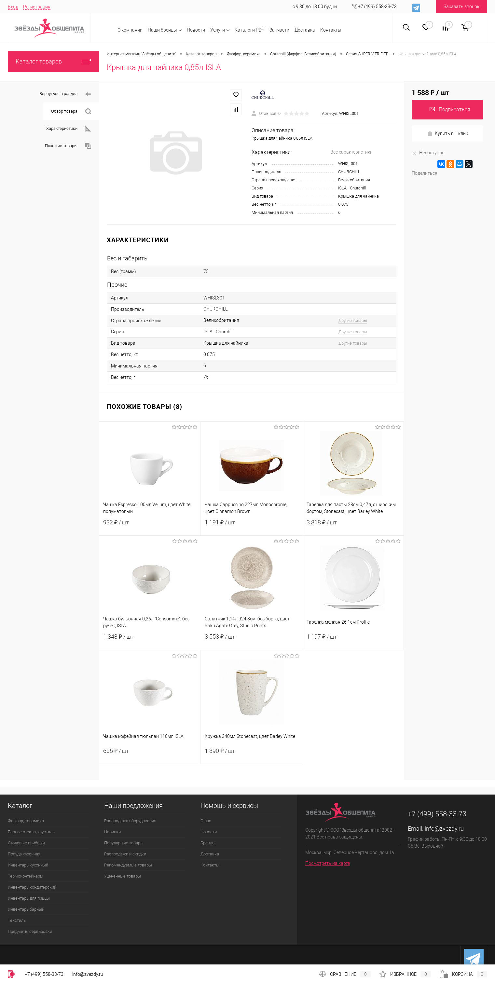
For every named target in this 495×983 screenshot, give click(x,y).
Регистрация (36, 6)
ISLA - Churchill (352, 188)
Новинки (112, 831)
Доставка (305, 30)
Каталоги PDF (249, 30)
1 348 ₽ (149, 640)
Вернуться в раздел (65, 94)
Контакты (330, 30)
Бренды (207, 842)
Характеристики (68, 129)
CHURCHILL (349, 171)
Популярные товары (124, 842)
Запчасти (279, 30)
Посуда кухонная (24, 853)
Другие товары (352, 320)
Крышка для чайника (358, 196)
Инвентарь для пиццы (29, 898)
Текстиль (17, 920)
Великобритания (354, 179)
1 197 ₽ (353, 640)
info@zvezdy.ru (444, 828)
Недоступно (428, 153)
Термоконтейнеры (25, 876)
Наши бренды (162, 30)
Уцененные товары (122, 876)
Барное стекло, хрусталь (31, 831)
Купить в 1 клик (447, 133)
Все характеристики (351, 152)
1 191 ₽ (251, 526)
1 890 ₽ (251, 754)
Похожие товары (68, 146)
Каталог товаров (53, 61)
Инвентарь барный (26, 909)
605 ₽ (149, 754)
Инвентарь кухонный (28, 865)
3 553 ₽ (251, 640)
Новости (196, 30)
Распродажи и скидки (125, 853)
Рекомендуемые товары (128, 865)
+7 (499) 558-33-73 (44, 974)
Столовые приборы (26, 842)
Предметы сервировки (30, 931)
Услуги (217, 30)
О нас (205, 820)
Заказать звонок (461, 6)
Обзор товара (71, 111)
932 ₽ (149, 526)
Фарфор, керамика (26, 820)
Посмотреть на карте (327, 863)
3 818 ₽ (353, 526)
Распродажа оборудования (130, 820)
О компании (130, 30)
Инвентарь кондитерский (32, 887)
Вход (13, 6)
